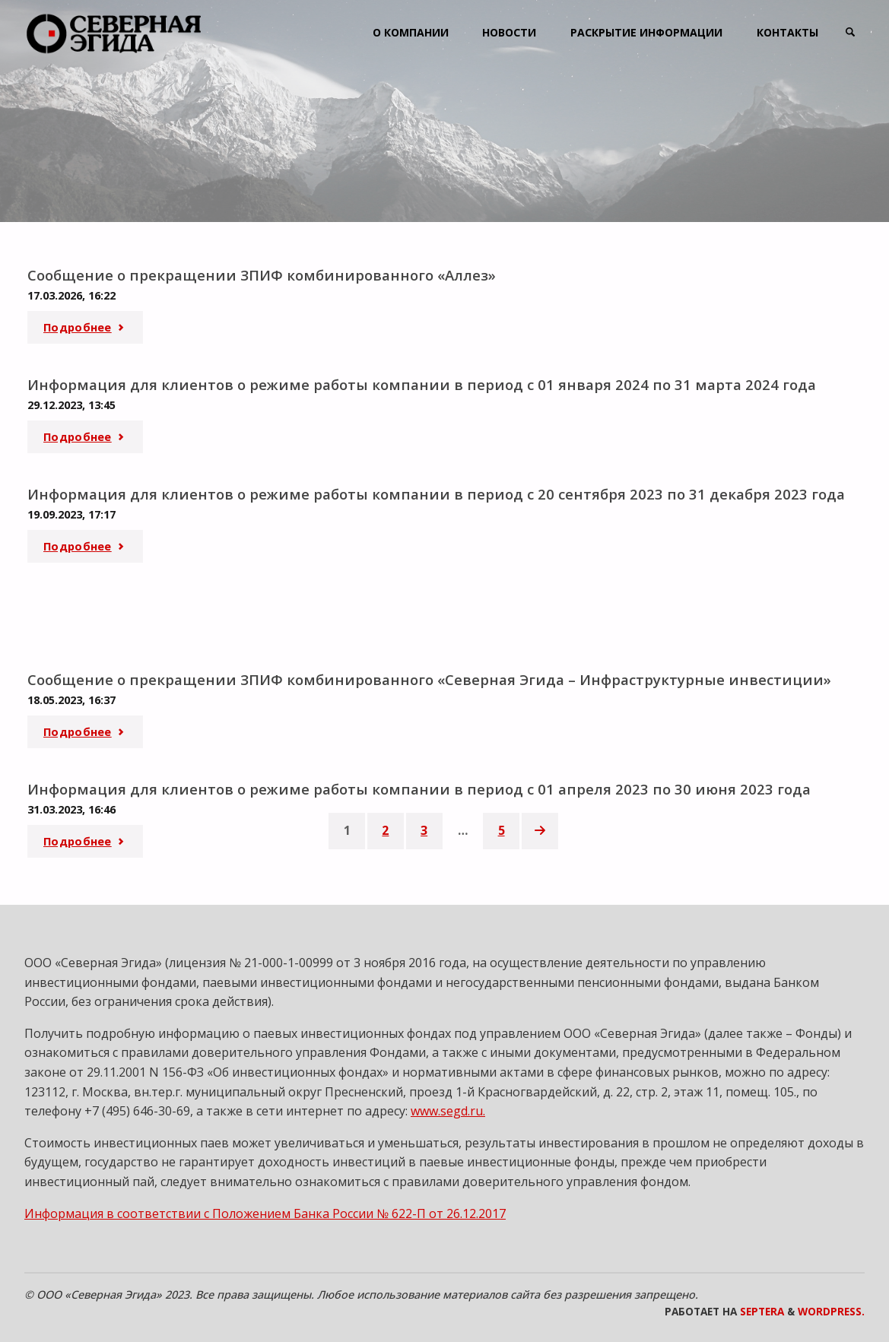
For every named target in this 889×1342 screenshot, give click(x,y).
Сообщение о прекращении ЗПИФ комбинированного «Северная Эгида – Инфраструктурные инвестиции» (430, 678)
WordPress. (831, 1309)
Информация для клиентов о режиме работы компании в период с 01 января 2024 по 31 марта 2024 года (422, 384)
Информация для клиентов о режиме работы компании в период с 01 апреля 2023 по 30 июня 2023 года (419, 787)
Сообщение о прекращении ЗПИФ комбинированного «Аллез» (262, 275)
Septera (760, 1309)
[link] (849, 32)
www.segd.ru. (448, 1108)
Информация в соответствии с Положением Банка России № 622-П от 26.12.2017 (265, 1210)
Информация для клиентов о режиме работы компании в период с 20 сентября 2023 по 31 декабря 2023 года (436, 493)
